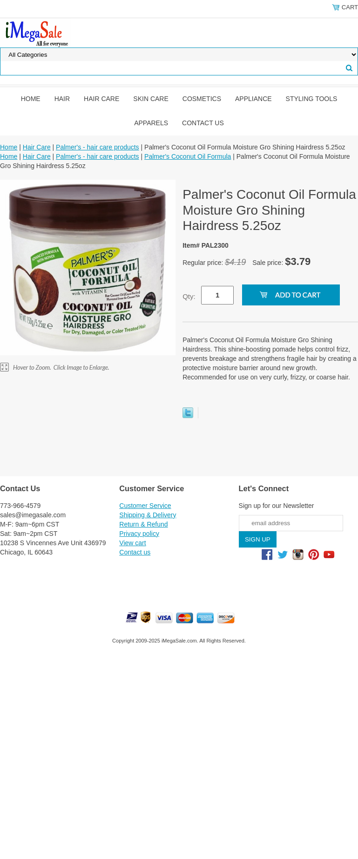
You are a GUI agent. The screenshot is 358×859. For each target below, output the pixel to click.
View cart (132, 543)
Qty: (189, 296)
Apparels (151, 123)
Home (31, 98)
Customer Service (145, 505)
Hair (62, 98)
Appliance (253, 98)
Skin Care (150, 98)
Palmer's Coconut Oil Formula (187, 156)
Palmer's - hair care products (97, 147)
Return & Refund (143, 524)
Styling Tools (312, 98)
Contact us (203, 123)
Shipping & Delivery (147, 515)
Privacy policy (139, 533)
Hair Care (101, 98)
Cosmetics (201, 98)
